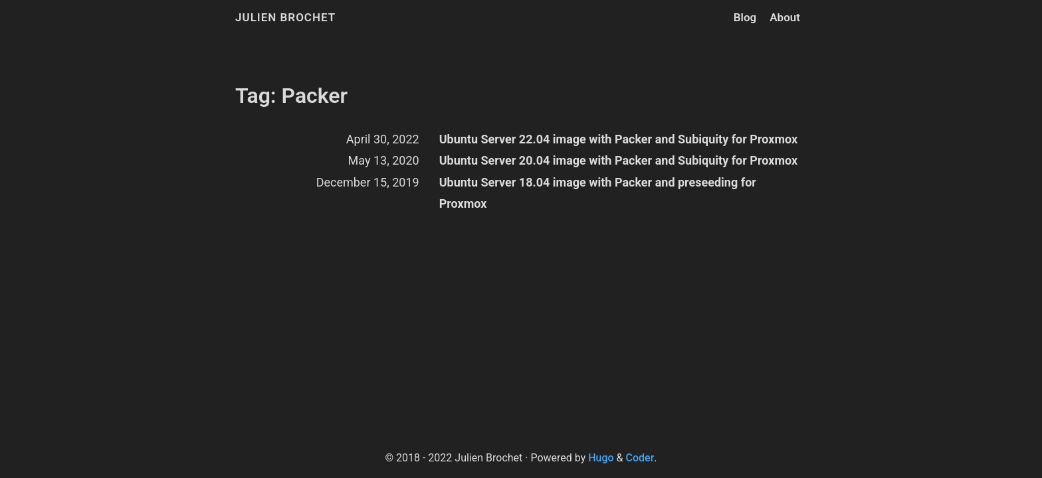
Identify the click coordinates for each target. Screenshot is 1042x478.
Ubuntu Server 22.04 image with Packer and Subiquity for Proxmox (618, 139)
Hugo (600, 457)
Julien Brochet (285, 17)
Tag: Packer (291, 95)
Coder (640, 457)
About (785, 17)
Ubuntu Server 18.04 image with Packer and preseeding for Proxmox (597, 192)
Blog (745, 17)
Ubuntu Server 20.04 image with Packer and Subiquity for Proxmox (618, 160)
